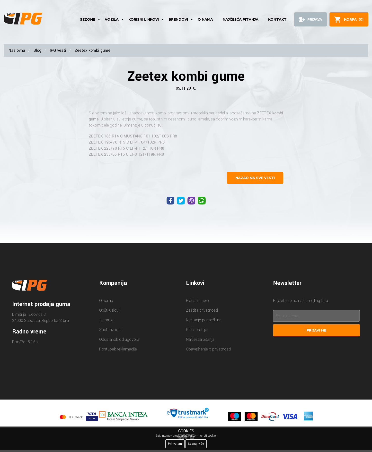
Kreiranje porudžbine (203, 320)
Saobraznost (110, 330)
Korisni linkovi (143, 19)
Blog (37, 50)
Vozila (112, 19)
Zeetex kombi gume (92, 50)
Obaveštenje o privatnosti (208, 349)
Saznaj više (196, 444)
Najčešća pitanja (240, 19)
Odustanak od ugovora (119, 339)
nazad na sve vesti (255, 178)
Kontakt (277, 19)
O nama (205, 19)
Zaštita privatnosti (202, 310)
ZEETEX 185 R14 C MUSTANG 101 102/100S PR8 (133, 136)
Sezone (87, 19)
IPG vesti (58, 50)
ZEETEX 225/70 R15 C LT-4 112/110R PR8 (126, 148)
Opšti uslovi (109, 310)
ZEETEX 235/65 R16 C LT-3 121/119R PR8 (126, 154)
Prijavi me (316, 330)
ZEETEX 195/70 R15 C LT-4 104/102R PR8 (127, 142)
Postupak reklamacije (118, 349)
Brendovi (178, 19)
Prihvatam (175, 444)
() (353, 19)
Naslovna (17, 50)
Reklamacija (196, 330)
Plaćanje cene (198, 300)
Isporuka (107, 320)
